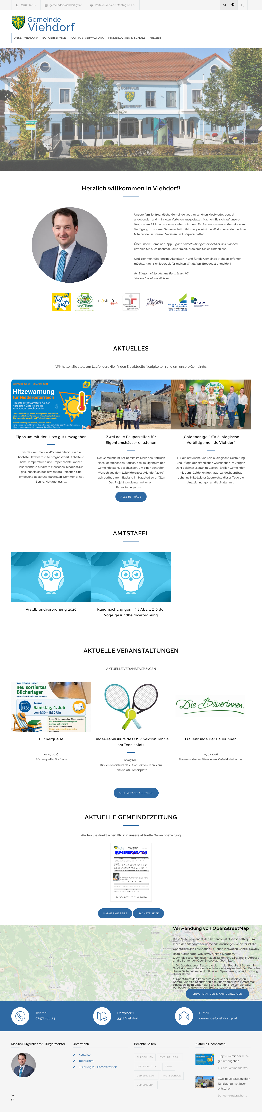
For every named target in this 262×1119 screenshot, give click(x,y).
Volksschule (172, 1065)
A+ (224, 5)
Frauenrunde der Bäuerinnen (211, 729)
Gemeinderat (146, 1074)
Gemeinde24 (96, 1110)
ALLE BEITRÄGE (131, 486)
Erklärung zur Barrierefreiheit (98, 1056)
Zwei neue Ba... (170, 1047)
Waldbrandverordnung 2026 (51, 599)
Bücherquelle (51, 729)
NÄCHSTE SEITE (148, 903)
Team (168, 1056)
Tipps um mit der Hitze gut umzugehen (51, 427)
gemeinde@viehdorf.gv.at (66, 5)
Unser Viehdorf (91, 24)
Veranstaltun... (147, 1056)
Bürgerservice (119, 24)
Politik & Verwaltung (152, 24)
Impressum (86, 1050)
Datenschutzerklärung (184, 1110)
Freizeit (221, 24)
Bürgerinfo (145, 1047)
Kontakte (84, 1044)
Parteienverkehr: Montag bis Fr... (115, 5)
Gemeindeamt (146, 1065)
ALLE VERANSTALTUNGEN (136, 782)
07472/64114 (28, 5)
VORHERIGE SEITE (115, 903)
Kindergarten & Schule (192, 24)
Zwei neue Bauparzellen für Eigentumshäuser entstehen (234, 1073)
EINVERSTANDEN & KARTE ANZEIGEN (217, 983)
